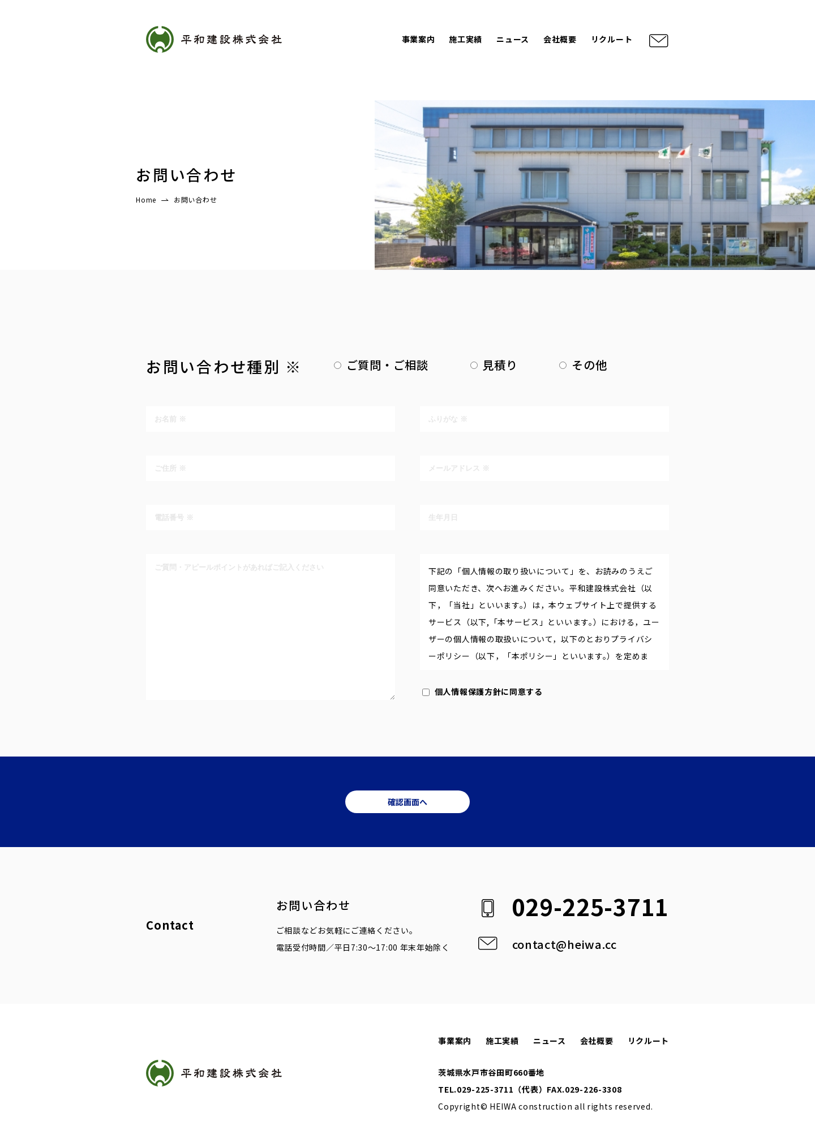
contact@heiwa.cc (564, 944)
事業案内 (418, 39)
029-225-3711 (590, 906)
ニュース (512, 39)
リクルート (612, 39)
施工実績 (465, 39)
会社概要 (560, 39)
